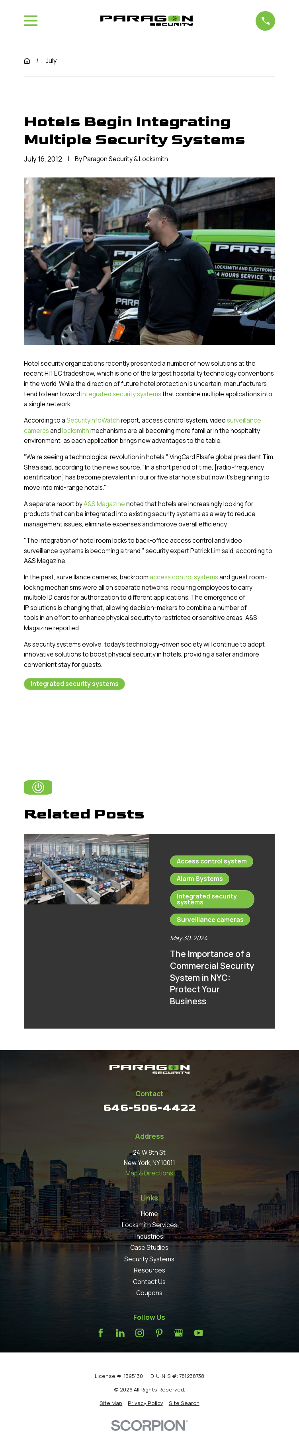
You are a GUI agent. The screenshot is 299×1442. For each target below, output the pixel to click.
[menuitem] (111, 1403)
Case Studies (149, 1247)
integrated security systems (121, 394)
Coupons (149, 1292)
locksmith (75, 430)
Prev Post (57, 722)
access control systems (184, 577)
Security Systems (149, 1259)
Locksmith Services (149, 1224)
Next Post (128, 722)
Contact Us (149, 1281)
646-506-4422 (149, 1107)
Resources (149, 1270)
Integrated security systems (75, 683)
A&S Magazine (104, 503)
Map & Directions (149, 1173)
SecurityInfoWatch (93, 420)
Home (149, 1213)
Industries (149, 1236)
